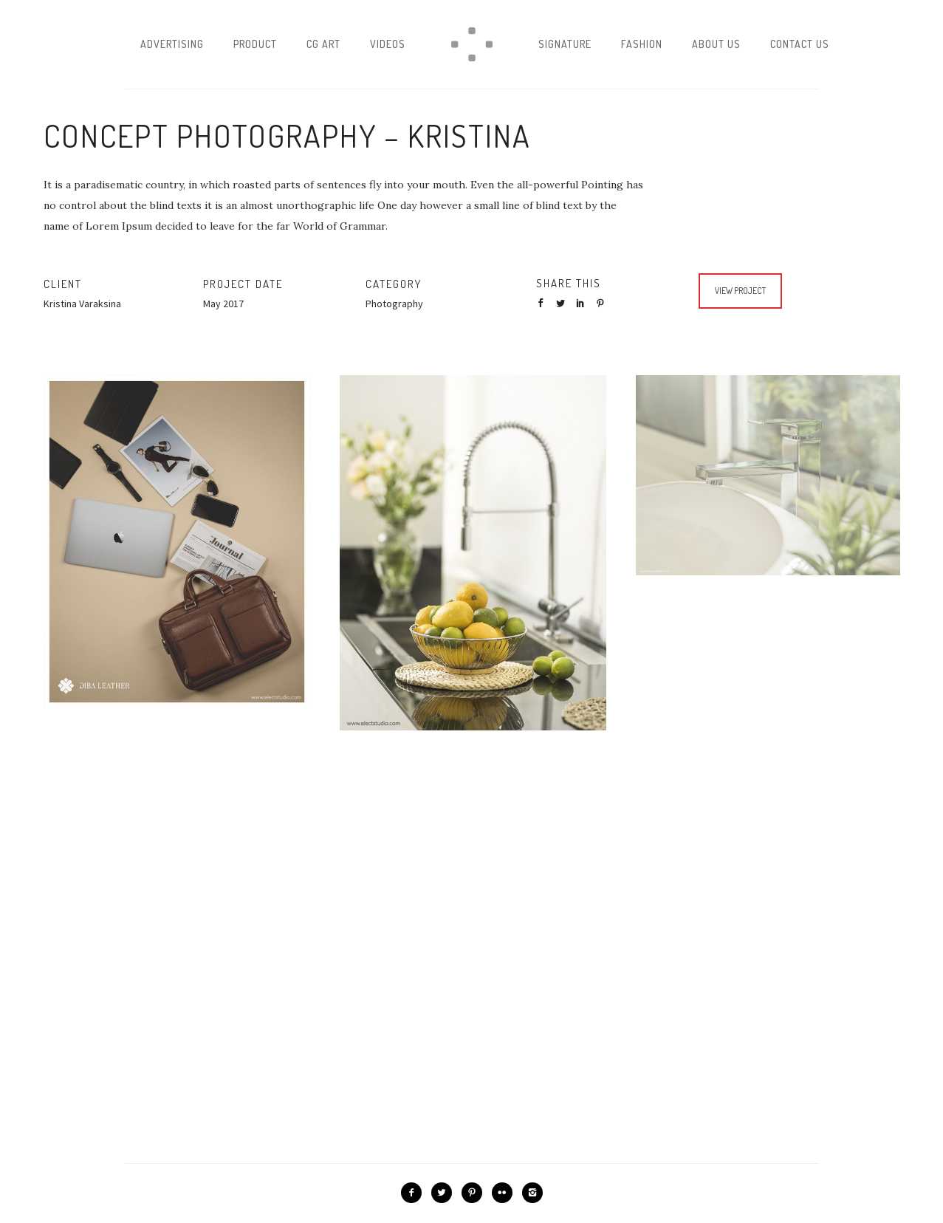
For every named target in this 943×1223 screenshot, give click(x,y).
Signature (564, 44)
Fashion (641, 44)
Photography (394, 303)
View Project (740, 290)
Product (255, 44)
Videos (387, 44)
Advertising (172, 44)
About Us (716, 44)
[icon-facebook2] (415, 1192)
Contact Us (799, 44)
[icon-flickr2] (506, 1192)
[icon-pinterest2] (476, 1192)
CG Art (323, 44)
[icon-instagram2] (532, 1192)
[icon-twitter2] (445, 1192)
